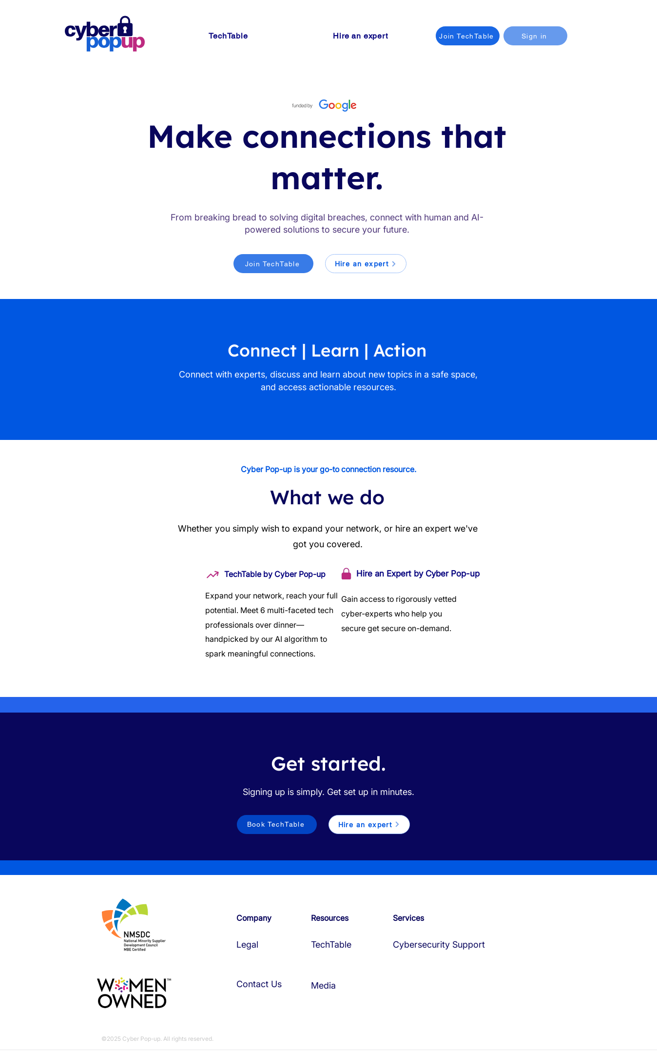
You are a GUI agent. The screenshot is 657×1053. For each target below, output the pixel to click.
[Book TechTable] (277, 824)
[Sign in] (535, 35)
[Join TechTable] (468, 35)
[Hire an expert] (365, 263)
